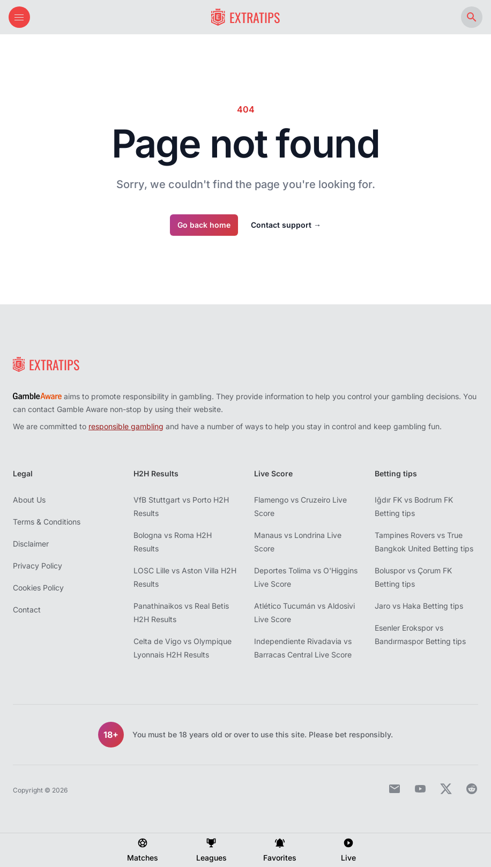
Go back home (203, 224)
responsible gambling (125, 426)
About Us (29, 499)
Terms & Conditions (46, 521)
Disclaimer (31, 543)
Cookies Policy (38, 587)
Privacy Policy (37, 565)
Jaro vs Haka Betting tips (419, 605)
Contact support (286, 224)
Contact (27, 609)
